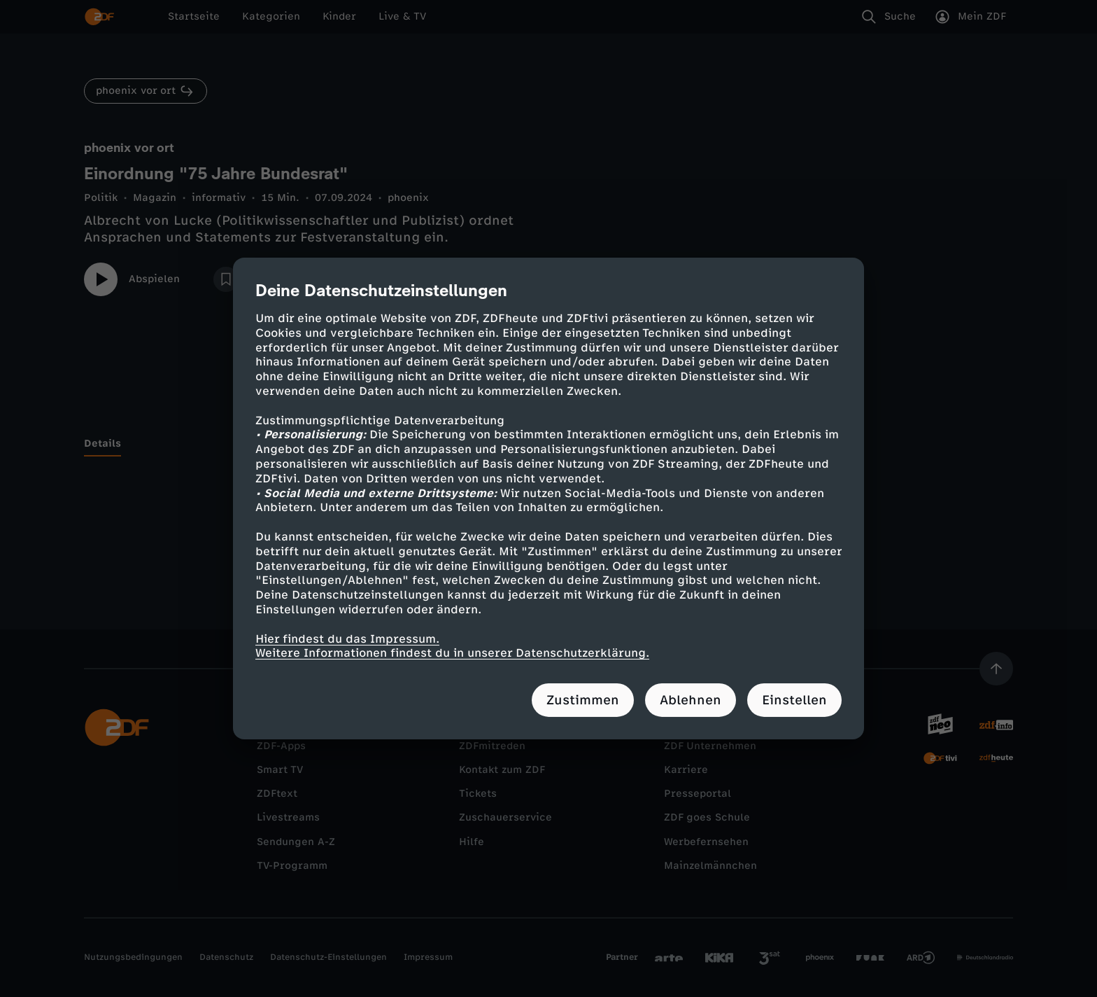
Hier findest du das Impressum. (347, 638)
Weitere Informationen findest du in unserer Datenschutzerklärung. (452, 653)
